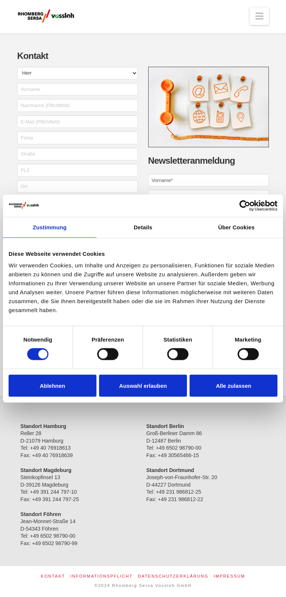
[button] (259, 16)
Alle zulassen (233, 385)
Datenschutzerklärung (173, 576)
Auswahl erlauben (143, 385)
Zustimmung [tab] (50, 227)
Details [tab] (143, 227)
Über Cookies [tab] (236, 227)
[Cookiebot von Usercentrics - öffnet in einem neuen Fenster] (244, 205)
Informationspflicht (101, 576)
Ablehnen (52, 385)
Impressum (229, 576)
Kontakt (53, 576)
